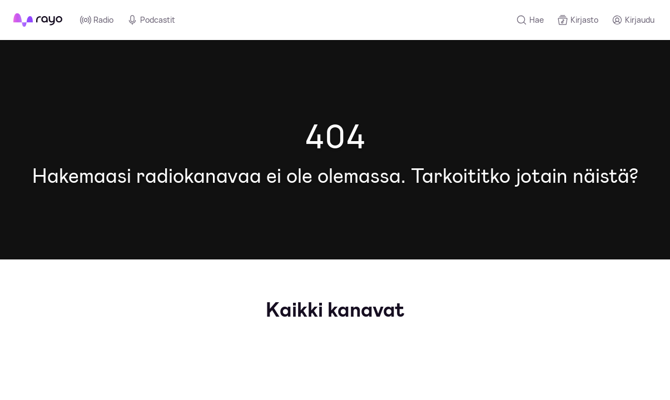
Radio (96, 20)
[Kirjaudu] (633, 20)
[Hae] (529, 20)
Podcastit (151, 20)
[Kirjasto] (577, 20)
